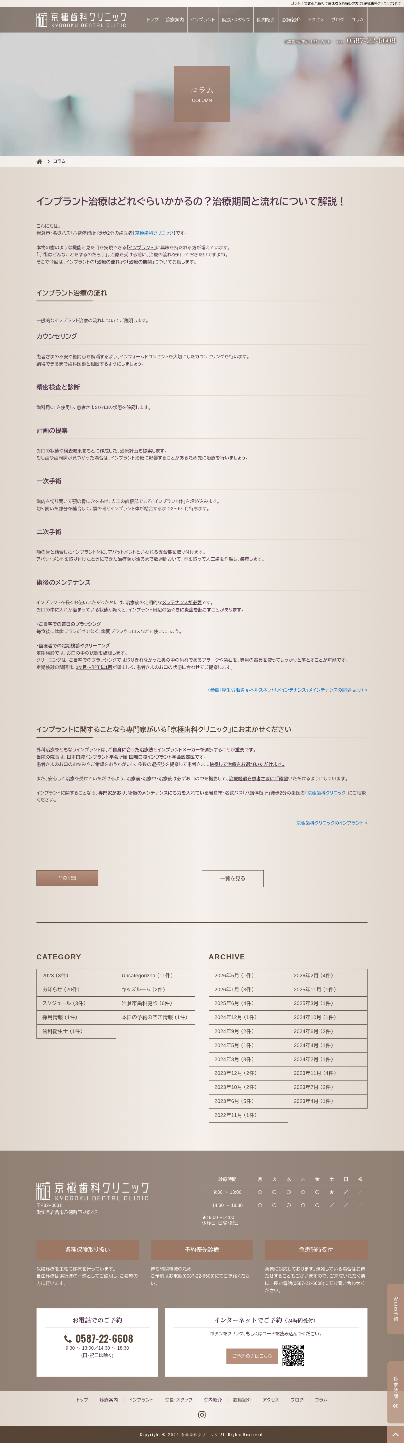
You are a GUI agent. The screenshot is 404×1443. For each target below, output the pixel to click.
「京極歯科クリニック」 (326, 793)
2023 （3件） (55, 975)
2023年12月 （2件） (236, 1073)
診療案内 (175, 19)
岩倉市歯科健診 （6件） (147, 1003)
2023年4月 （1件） (313, 1101)
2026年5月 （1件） (234, 975)
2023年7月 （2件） (313, 1087)
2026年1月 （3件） (234, 989)
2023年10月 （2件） (236, 1087)
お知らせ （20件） (61, 989)
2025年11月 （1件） (315, 989)
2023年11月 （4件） (315, 1073)
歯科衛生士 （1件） (62, 1031)
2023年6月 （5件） (234, 1101)
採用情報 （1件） (60, 1017)
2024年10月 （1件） (315, 1017)
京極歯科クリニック (154, 233)
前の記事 (67, 878)
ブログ (337, 19)
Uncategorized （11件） (147, 975)
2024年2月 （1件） (313, 1059)
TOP (395, 1434)
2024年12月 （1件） (236, 1017)
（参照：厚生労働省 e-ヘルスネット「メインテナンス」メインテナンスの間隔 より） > (288, 690)
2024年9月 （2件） (234, 1031)
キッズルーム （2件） (144, 989)
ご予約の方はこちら (252, 1356)
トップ (153, 19)
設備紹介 (291, 19)
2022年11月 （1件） (236, 1115)
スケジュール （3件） (64, 1003)
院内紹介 (266, 19)
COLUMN (39, 161)
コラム (358, 19)
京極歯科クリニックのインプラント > (332, 823)
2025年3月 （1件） (313, 1003)
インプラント (203, 19)
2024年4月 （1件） (313, 1045)
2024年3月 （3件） (234, 1059)
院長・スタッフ (236, 19)
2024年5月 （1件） (234, 1045)
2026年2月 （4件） (313, 975)
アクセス (315, 19)
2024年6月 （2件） (313, 1031)
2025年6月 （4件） (234, 1003)
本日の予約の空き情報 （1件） (155, 1017)
